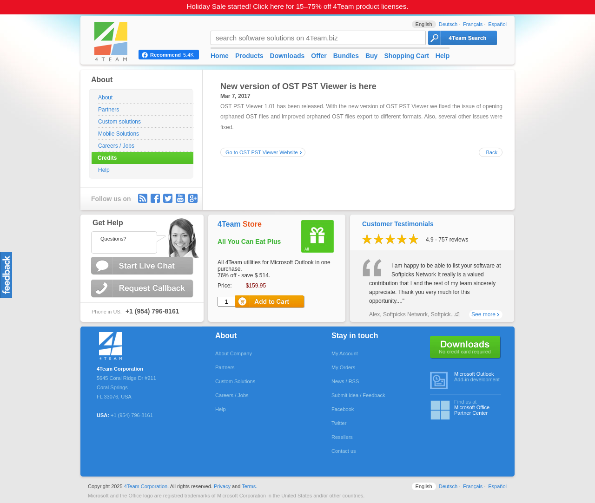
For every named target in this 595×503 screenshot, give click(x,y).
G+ (193, 198)
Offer (318, 55)
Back (491, 152)
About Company (233, 353)
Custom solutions (119, 121)
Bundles (346, 55)
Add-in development (477, 376)
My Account (344, 353)
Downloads (287, 55)
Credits (107, 158)
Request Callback (143, 289)
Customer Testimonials (398, 224)
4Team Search (462, 38)
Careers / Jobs (116, 146)
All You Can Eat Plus (249, 241)
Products (249, 55)
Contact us (343, 451)
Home (220, 55)
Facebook (342, 409)
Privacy (222, 486)
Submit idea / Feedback (358, 395)
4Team (240, 224)
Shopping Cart (406, 55)
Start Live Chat (143, 266)
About (105, 97)
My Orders (343, 367)
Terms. (249, 486)
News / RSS (345, 381)
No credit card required (465, 347)
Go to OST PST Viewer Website (261, 152)
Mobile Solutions (118, 134)
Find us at (477, 407)
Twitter (167, 198)
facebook (155, 198)
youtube (180, 198)
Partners (108, 109)
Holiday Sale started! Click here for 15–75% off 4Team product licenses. (298, 6)
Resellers (342, 437)
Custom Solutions (235, 381)
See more (483, 314)
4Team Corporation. (146, 486)
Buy (371, 55)
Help (104, 170)
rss (142, 198)
